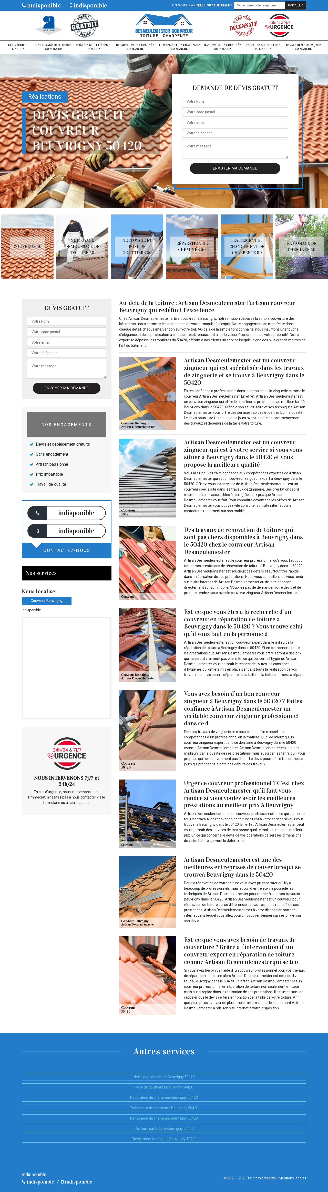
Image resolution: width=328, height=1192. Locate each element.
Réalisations (44, 96)
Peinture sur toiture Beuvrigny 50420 (164, 1129)
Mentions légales (292, 1178)
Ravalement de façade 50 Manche (303, 47)
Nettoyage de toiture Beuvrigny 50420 (164, 1077)
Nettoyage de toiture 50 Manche (53, 47)
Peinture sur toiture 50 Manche (263, 47)
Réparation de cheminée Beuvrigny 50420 (164, 1097)
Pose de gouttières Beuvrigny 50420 (164, 1087)
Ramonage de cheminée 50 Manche (222, 47)
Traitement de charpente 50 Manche (179, 47)
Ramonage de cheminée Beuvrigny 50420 (164, 1118)
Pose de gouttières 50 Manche (94, 47)
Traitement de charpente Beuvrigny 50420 (164, 1108)
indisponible (41, 5)
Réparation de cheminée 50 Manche (135, 47)
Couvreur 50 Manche (18, 47)
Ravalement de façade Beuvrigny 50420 (164, 1139)
